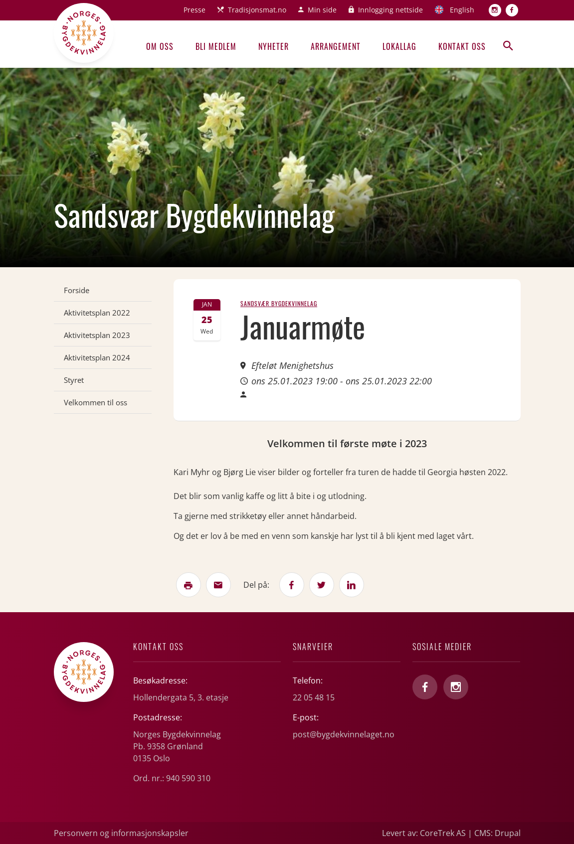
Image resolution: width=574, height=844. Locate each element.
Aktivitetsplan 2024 (97, 357)
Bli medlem (215, 46)
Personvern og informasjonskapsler (121, 833)
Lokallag (399, 46)
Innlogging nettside (390, 9)
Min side (322, 9)
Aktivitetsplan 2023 (97, 335)
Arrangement (336, 46)
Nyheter (273, 46)
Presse (194, 9)
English (462, 9)
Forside (76, 290)
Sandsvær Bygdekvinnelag (278, 303)
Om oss (160, 46)
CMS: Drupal (497, 833)
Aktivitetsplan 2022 (97, 313)
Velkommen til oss (95, 402)
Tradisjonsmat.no (257, 9)
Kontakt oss (462, 46)
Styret (74, 380)
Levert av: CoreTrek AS (424, 833)
